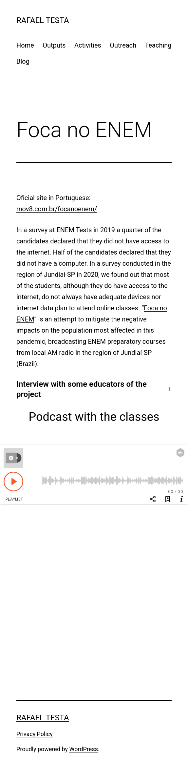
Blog (22, 61)
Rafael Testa (42, 20)
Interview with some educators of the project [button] (81, 389)
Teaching (158, 45)
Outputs (54, 45)
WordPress (83, 749)
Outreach (123, 45)
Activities (87, 45)
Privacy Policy (34, 733)
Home (25, 45)
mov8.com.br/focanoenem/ (56, 209)
